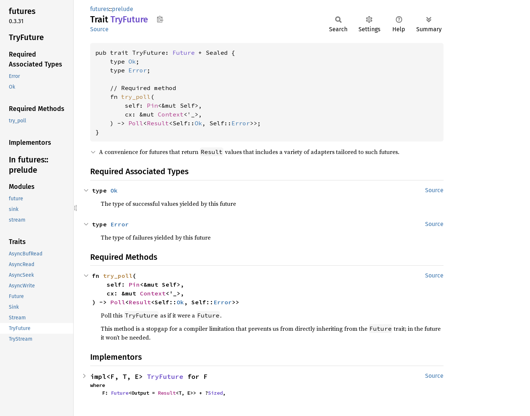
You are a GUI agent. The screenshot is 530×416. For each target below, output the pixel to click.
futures (99, 9)
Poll (135, 123)
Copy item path (160, 19)
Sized (215, 393)
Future (184, 52)
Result (158, 123)
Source (99, 29)
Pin (152, 105)
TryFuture (165, 376)
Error (137, 70)
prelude (122, 9)
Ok (132, 61)
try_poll (136, 96)
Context (171, 114)
